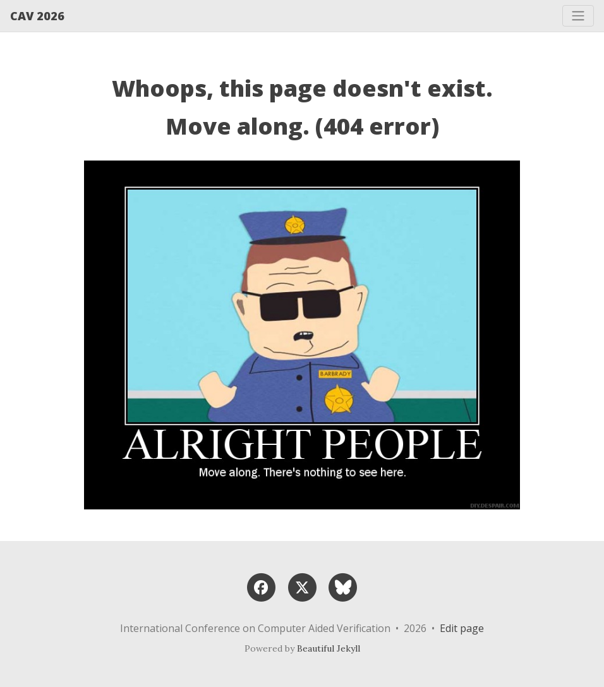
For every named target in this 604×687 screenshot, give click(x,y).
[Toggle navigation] (578, 16)
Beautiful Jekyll (328, 648)
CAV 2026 (37, 15)
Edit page (462, 628)
